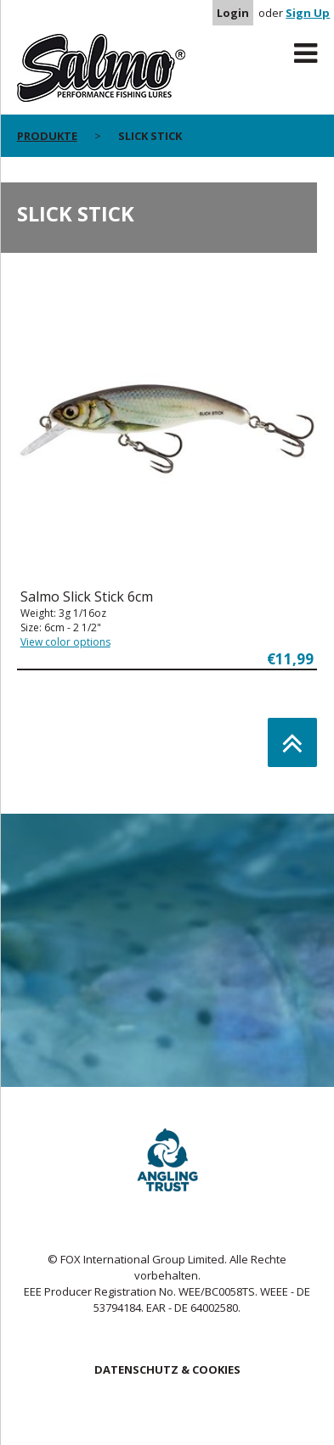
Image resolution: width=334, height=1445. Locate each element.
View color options (65, 642)
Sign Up (308, 12)
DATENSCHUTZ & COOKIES (167, 1369)
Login (233, 12)
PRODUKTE (47, 135)
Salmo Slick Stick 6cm (86, 596)
